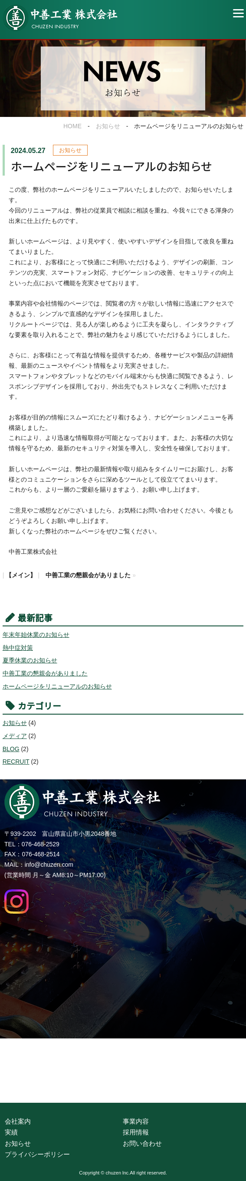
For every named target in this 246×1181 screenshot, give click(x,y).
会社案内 (18, 1121)
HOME (72, 126)
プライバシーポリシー (37, 1154)
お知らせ (108, 126)
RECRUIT (16, 761)
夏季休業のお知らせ (30, 660)
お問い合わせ (142, 1143)
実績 (11, 1132)
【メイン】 (21, 575)
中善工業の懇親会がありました (88, 575)
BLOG (11, 748)
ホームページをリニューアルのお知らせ (57, 686)
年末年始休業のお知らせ (36, 634)
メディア (15, 735)
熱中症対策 (18, 647)
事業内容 (136, 1121)
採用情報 (136, 1132)
